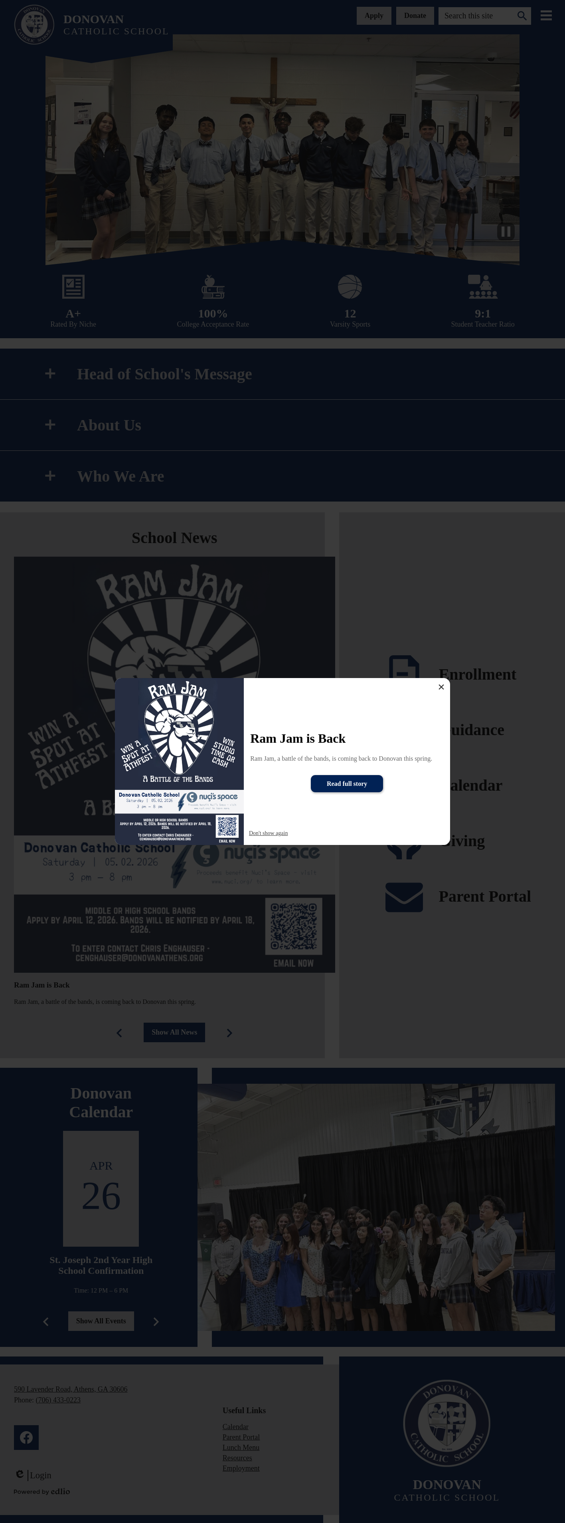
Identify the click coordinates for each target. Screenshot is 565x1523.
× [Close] (441, 687)
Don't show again (268, 833)
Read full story (347, 783)
